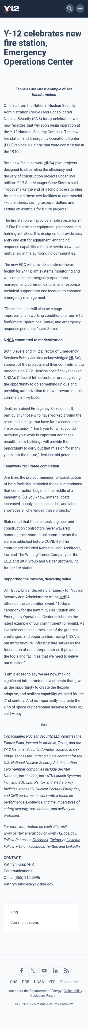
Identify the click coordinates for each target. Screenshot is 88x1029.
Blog (14, 912)
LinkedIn (73, 840)
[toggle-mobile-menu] (80, 8)
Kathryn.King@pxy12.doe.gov (28, 884)
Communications (24, 922)
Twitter (56, 840)
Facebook (40, 840)
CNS (13, 982)
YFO (52, 982)
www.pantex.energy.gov (23, 833)
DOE (25, 982)
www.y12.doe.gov (62, 833)
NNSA (39, 982)
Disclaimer (69, 982)
